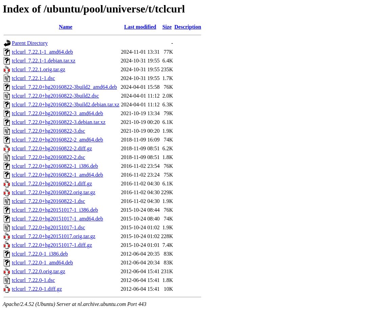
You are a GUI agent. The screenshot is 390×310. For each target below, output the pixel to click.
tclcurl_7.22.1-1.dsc (33, 78)
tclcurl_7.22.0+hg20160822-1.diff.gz (52, 183)
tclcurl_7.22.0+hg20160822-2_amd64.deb (57, 140)
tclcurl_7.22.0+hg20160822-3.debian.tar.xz (59, 122)
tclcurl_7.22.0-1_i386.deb (40, 254)
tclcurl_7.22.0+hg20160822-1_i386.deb (55, 166)
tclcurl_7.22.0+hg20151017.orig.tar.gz (53, 236)
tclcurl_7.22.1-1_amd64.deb (42, 52)
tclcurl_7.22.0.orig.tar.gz (38, 271)
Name (65, 27)
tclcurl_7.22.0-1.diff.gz (37, 289)
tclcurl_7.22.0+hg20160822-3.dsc (48, 131)
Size (167, 27)
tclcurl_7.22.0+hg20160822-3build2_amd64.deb (64, 87)
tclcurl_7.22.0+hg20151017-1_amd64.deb (57, 219)
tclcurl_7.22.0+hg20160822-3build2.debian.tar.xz (65, 104)
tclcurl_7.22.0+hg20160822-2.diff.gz (52, 148)
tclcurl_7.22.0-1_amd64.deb (42, 262)
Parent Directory (30, 43)
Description (188, 27)
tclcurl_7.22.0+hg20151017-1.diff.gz (52, 245)
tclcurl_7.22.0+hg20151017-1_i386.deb (55, 210)
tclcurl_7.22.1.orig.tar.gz (38, 69)
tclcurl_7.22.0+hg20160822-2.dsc (48, 157)
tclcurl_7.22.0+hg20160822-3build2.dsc (55, 96)
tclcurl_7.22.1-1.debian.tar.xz (43, 60)
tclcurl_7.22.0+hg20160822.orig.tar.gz (53, 192)
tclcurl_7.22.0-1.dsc (33, 280)
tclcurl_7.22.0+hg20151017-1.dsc (48, 227)
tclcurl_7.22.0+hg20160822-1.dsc (48, 201)
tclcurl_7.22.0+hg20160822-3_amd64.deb (57, 113)
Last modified (140, 27)
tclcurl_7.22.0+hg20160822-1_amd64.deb (57, 175)
